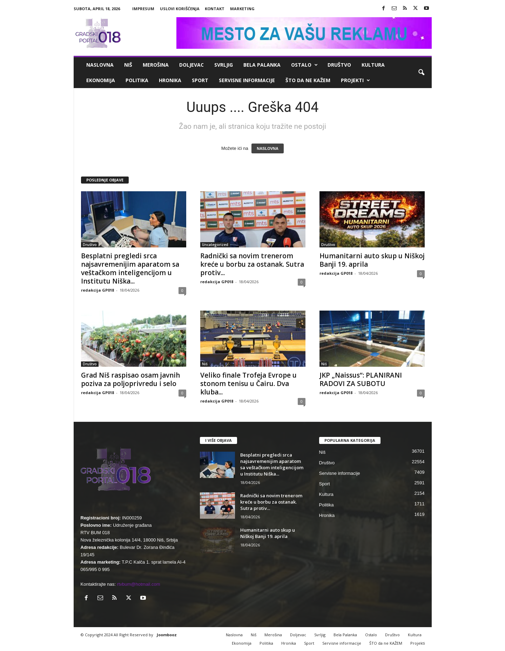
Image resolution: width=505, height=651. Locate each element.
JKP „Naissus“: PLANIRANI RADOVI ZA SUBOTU (360, 379)
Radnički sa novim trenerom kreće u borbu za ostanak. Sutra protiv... (252, 264)
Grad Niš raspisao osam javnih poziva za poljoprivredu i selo (130, 379)
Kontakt (214, 8)
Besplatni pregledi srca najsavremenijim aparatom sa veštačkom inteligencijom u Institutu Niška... (130, 268)
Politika (137, 80)
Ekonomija (100, 80)
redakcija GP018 (97, 290)
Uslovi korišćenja (180, 8)
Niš (128, 64)
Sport (200, 80)
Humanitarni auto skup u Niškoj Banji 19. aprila (372, 260)
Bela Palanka (262, 64)
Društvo (339, 64)
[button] (421, 72)
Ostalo (304, 65)
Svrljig (223, 64)
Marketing (242, 8)
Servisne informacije (247, 80)
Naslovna (100, 64)
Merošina (156, 64)
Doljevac (191, 64)
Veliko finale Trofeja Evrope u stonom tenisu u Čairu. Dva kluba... (248, 384)
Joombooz (167, 634)
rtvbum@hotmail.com (138, 584)
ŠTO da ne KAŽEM (307, 80)
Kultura (373, 64)
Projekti (355, 80)
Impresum (143, 8)
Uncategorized (215, 244)
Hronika (170, 80)
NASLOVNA (267, 148)
